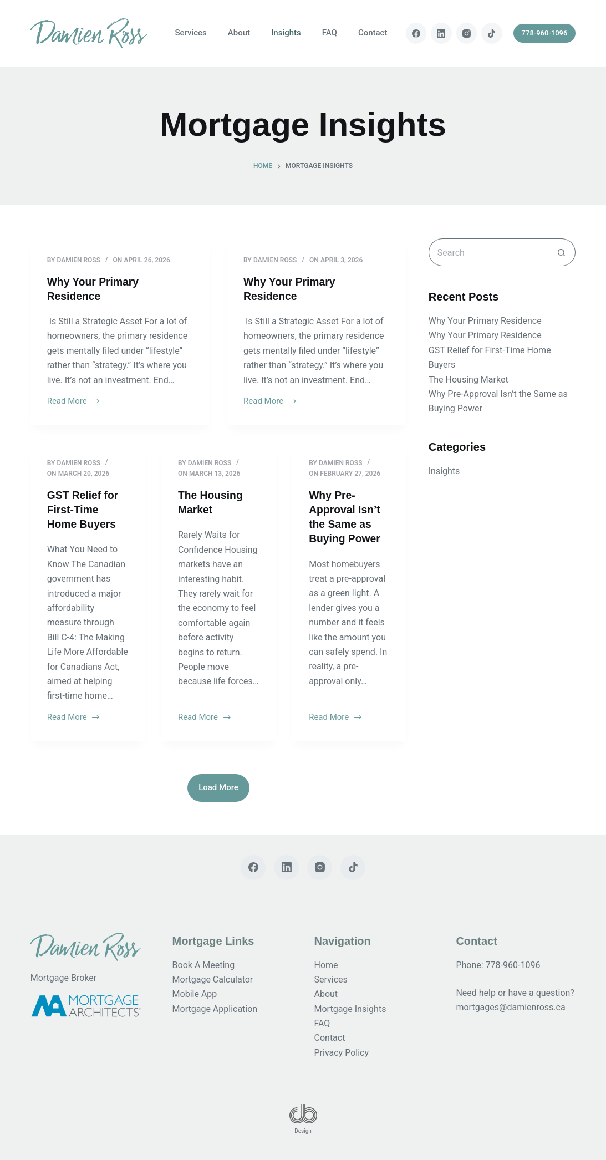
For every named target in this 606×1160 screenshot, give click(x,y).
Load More (218, 787)
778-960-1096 (545, 33)
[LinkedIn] (441, 33)
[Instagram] (466, 33)
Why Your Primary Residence (485, 321)
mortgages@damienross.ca (510, 1007)
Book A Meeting (203, 965)
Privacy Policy (341, 1052)
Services (190, 33)
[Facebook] (416, 33)
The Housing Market (468, 379)
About (239, 33)
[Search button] (562, 252)
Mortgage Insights (350, 1009)
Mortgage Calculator (212, 979)
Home (326, 965)
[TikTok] (491, 33)
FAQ (329, 33)
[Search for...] (488, 252)
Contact (373, 33)
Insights (286, 33)
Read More (74, 402)
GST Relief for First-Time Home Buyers (84, 509)
